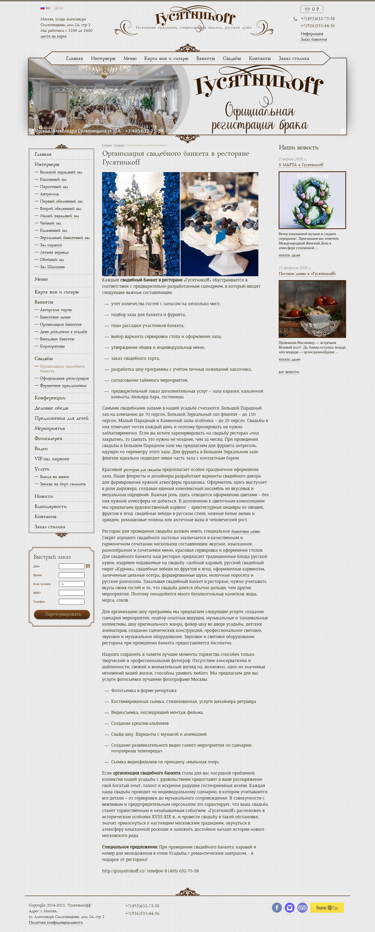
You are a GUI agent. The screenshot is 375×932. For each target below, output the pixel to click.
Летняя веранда (54, 252)
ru (48, 8)
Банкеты (205, 58)
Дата (36, 566)
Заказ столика (293, 58)
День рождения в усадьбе (63, 331)
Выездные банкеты (57, 339)
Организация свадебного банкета (62, 369)
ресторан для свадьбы (142, 470)
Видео (40, 449)
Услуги (41, 469)
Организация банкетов (60, 324)
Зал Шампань (52, 267)
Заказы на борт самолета (62, 484)
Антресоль (49, 194)
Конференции (49, 398)
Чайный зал (50, 223)
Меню (129, 58)
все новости (289, 372)
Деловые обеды (51, 408)
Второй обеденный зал (60, 208)
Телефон (39, 601)
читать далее (289, 255)
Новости (43, 496)
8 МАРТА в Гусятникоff (301, 164)
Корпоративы (52, 346)
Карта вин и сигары (166, 58)
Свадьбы (232, 58)
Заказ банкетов (314, 39)
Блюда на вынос (54, 476)
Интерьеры (103, 58)
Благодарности (50, 506)
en (61, 8)
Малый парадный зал (59, 215)
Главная (74, 58)
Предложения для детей (61, 418)
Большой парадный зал (61, 172)
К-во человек (42, 583)
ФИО (36, 592)
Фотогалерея (48, 439)
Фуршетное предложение (63, 385)
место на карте (53, 36)
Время (37, 575)
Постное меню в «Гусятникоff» (307, 273)
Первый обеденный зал (61, 201)
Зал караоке (51, 245)
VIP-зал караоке (51, 459)
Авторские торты (56, 309)
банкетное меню (245, 531)
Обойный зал (52, 259)
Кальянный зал (53, 230)
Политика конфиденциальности (56, 922)
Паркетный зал (54, 186)
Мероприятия (49, 428)
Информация (312, 34)
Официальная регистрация (64, 378)
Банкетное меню (55, 317)
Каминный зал (53, 179)
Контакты (260, 58)
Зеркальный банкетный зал (65, 237)
